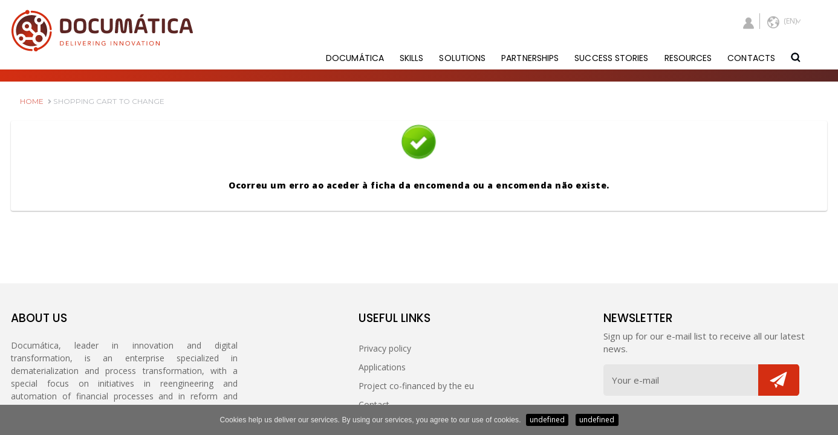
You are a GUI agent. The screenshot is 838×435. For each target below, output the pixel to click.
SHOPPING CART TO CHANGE (106, 101)
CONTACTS (751, 58)
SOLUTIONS (462, 58)
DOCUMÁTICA (355, 58)
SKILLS (412, 58)
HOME (32, 101)
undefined (547, 419)
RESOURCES (688, 58)
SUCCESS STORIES (611, 58)
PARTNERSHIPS (530, 58)
